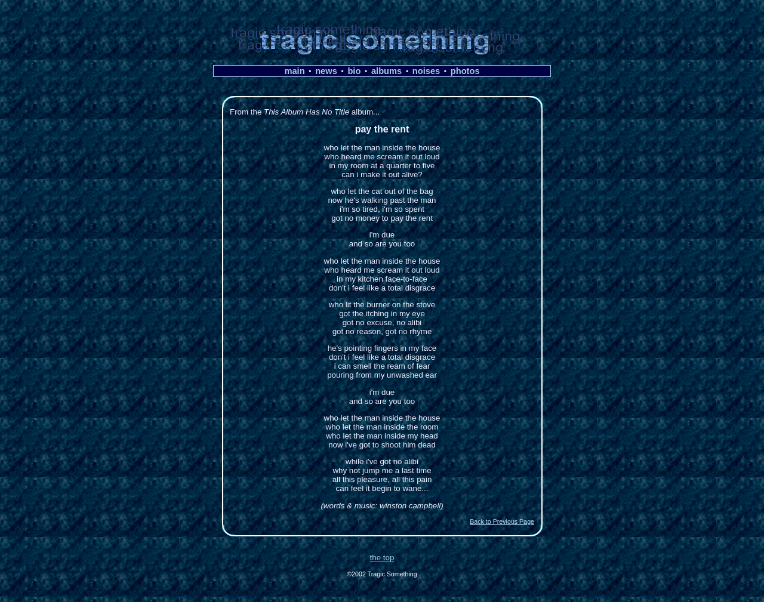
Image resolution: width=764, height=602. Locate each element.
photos (465, 71)
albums (386, 71)
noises (426, 71)
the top (382, 557)
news (326, 71)
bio (354, 71)
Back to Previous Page (502, 521)
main (294, 71)
